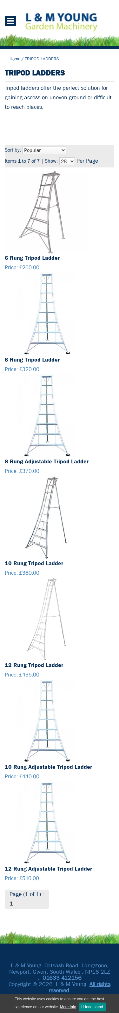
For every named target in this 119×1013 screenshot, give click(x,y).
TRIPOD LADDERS (42, 59)
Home (15, 59)
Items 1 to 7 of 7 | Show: (31, 161)
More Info (68, 1007)
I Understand (92, 1007)
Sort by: (13, 150)
